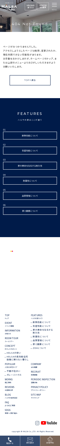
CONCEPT (11, 347)
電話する (10, 443)
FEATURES (37, 316)
